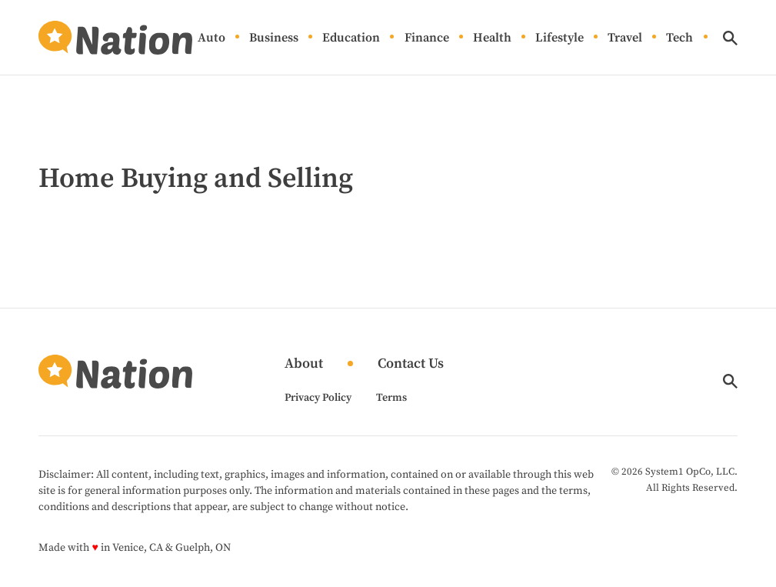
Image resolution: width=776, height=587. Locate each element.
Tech (679, 38)
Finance (427, 38)
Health (492, 38)
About (304, 364)
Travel (625, 38)
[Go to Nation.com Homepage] (115, 38)
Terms (391, 398)
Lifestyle (559, 38)
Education (351, 38)
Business (273, 38)
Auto (211, 38)
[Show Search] (730, 38)
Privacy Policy (318, 398)
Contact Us (411, 364)
